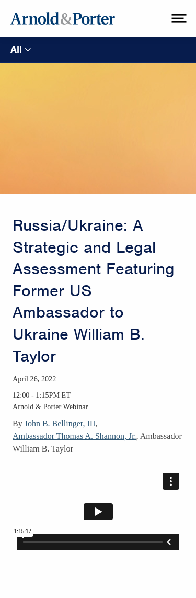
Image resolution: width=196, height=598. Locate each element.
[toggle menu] (177, 18)
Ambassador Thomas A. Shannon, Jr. (74, 436)
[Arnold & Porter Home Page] (62, 18)
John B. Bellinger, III (60, 423)
